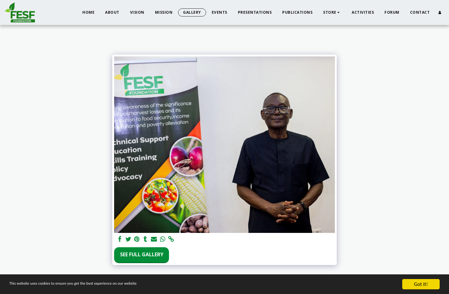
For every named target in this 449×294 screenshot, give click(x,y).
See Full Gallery (141, 254)
